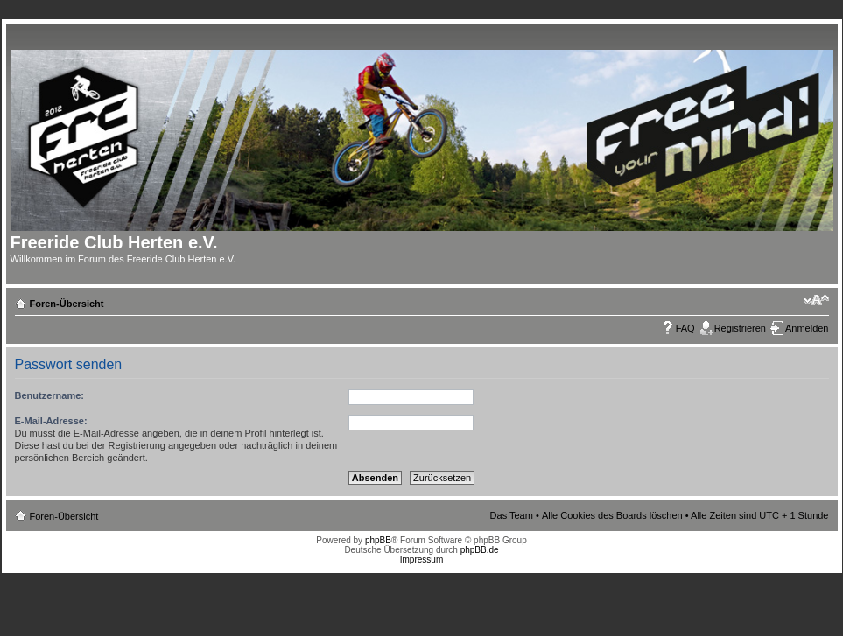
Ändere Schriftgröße (816, 300)
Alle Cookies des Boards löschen (612, 515)
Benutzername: (49, 395)
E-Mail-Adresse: (51, 421)
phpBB (378, 540)
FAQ (685, 328)
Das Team (511, 515)
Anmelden (807, 328)
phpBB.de (479, 550)
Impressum (421, 559)
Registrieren (740, 328)
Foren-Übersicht (67, 303)
